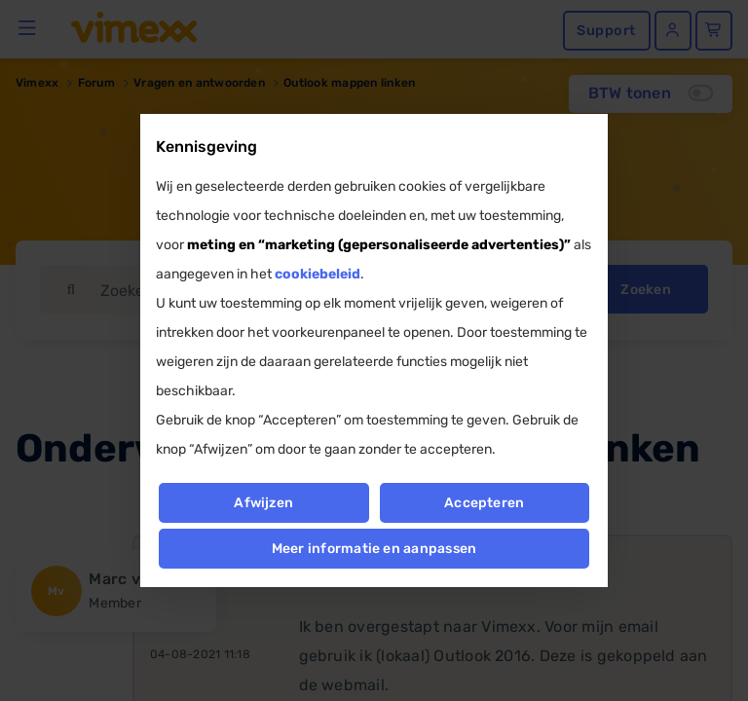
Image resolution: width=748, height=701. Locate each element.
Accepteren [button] (484, 503)
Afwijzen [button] (263, 503)
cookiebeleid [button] (317, 274)
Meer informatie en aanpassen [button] (374, 548)
